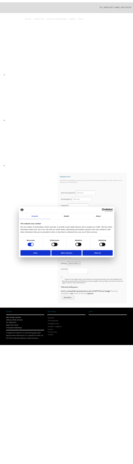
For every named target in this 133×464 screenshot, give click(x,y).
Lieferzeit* (64, 205)
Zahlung (63, 263)
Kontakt (80, 19)
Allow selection (66, 253)
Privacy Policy (52, 332)
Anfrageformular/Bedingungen (56, 19)
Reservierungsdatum (68, 193)
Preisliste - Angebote (54, 326)
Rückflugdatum (66, 199)
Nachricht (64, 269)
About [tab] (98, 216)
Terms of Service (79, 293)
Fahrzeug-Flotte (53, 321)
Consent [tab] (34, 216)
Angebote (72, 19)
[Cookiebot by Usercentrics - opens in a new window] (103, 209)
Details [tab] (66, 216)
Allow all (97, 253)
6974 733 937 (126, 7)
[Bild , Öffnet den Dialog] (69, 75)
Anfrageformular (53, 324)
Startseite (28, 19)
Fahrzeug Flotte (39, 19)
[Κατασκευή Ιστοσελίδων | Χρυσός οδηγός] (8, 342)
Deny (36, 253)
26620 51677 (108, 7)
